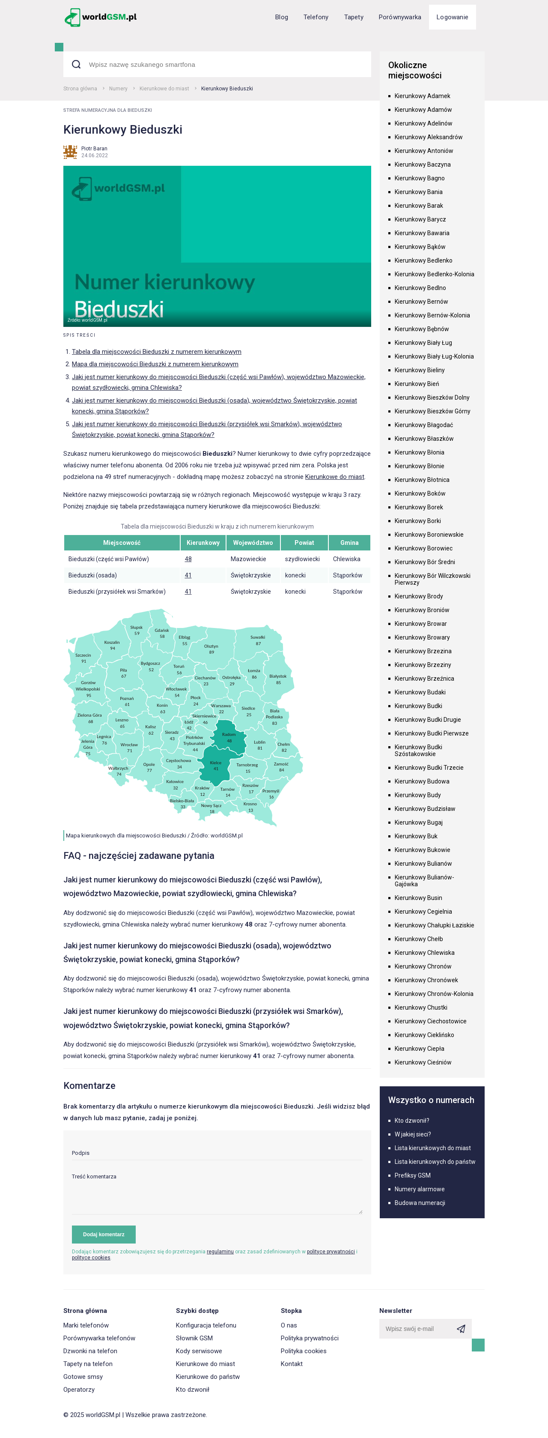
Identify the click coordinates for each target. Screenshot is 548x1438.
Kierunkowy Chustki (421, 1007)
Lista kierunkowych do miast (433, 1148)
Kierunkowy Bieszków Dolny (432, 397)
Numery (118, 89)
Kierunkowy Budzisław (425, 808)
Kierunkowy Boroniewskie (429, 534)
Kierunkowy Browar (421, 623)
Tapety (353, 17)
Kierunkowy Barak (419, 205)
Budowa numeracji (420, 1202)
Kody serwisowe (199, 1351)
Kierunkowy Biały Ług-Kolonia (434, 356)
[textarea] (217, 1194)
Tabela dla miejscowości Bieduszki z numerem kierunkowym (156, 352)
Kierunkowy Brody (419, 596)
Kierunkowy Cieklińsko (424, 1034)
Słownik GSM (194, 1338)
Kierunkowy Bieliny (420, 370)
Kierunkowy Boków (420, 493)
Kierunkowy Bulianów (423, 863)
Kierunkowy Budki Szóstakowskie (418, 750)
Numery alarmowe (420, 1189)
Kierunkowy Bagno (420, 178)
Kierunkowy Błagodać (424, 425)
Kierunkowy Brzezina (423, 651)
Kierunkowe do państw (208, 1377)
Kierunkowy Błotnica (422, 479)
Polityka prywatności (310, 1338)
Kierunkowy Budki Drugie (428, 719)
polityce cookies (91, 1258)
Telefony (316, 17)
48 (188, 559)
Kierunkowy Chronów (423, 966)
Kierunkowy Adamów (423, 109)
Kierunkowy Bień (417, 383)
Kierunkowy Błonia (419, 452)
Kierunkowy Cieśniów (423, 1062)
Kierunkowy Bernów (421, 301)
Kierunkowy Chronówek (426, 980)
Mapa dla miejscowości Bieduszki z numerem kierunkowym (155, 364)
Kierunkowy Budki (418, 706)
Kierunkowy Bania (419, 191)
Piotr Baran (94, 149)
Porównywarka (400, 17)
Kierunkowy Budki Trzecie (429, 767)
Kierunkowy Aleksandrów (429, 137)
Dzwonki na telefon (90, 1351)
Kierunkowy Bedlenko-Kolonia (434, 274)
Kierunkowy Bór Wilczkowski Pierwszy (433, 579)
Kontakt (292, 1364)
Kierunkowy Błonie (419, 466)
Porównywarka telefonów (99, 1338)
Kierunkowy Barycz (420, 219)
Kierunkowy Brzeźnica (424, 678)
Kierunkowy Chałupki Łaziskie (434, 925)
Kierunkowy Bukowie (422, 849)
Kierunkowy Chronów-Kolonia (434, 993)
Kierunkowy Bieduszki (227, 89)
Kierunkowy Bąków (420, 246)
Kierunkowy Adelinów (424, 123)
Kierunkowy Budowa (422, 781)
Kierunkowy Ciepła (419, 1048)
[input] (217, 1155)
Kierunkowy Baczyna (423, 164)
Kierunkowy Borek (419, 507)
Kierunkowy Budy (418, 795)
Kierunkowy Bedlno (420, 287)
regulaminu (220, 1252)
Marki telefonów (86, 1325)
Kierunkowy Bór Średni (425, 562)
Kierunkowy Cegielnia (423, 911)
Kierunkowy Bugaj (419, 822)
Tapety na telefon (88, 1364)
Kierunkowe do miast (164, 89)
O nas (289, 1325)
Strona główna (80, 89)
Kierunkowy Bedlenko (424, 260)
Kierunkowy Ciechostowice (431, 1021)
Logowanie (452, 17)
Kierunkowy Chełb (419, 939)
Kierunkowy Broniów (422, 610)
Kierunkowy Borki (418, 520)
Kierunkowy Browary (422, 637)
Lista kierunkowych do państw (435, 1161)
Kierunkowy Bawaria (422, 233)
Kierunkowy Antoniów (424, 150)
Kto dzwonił (192, 1389)
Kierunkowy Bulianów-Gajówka (424, 881)
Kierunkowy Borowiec (424, 548)
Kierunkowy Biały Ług (423, 342)
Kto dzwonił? (412, 1120)
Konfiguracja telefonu (206, 1325)
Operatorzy (79, 1389)
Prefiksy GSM (413, 1175)
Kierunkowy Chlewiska (425, 952)
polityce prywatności (331, 1252)
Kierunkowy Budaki (420, 692)
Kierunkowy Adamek (422, 96)
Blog (281, 17)
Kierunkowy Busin (418, 897)
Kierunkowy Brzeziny (423, 664)
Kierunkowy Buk (416, 836)
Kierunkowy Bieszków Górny (433, 411)
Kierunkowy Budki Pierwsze (432, 733)
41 (188, 575)
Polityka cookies (304, 1351)
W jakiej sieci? (413, 1134)
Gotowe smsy (83, 1377)
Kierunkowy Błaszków (424, 438)
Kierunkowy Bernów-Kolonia (432, 315)
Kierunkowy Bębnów (422, 329)
